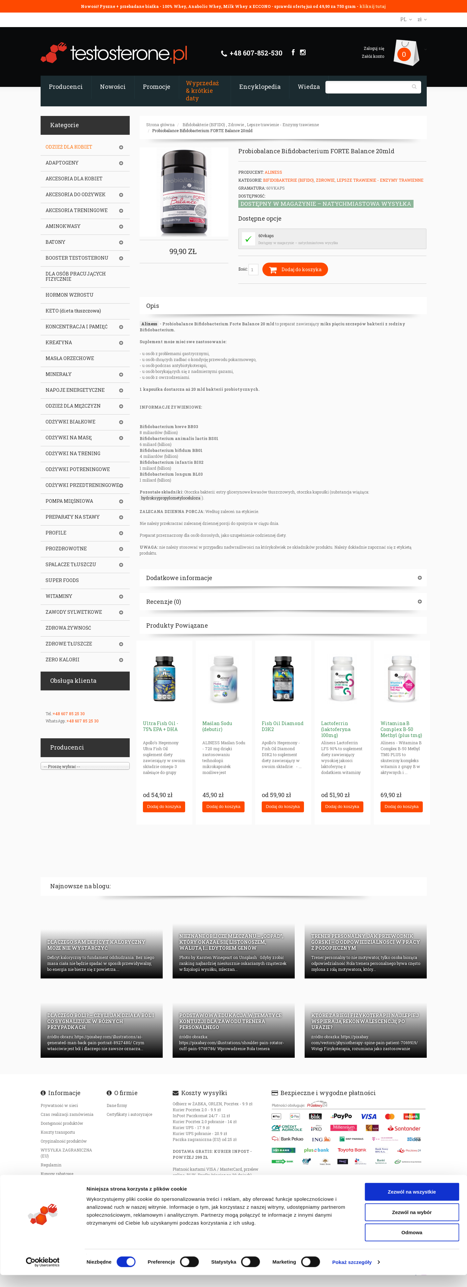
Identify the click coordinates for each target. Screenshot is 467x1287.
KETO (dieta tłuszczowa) (73, 310)
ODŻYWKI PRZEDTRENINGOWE (82, 485)
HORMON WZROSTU (70, 295)
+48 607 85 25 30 (68, 713)
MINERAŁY (59, 374)
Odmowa (411, 1244)
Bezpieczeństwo (56, 1182)
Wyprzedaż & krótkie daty (202, 90)
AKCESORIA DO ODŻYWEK (76, 194)
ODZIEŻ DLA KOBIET (69, 147)
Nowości (113, 87)
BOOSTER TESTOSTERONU (77, 258)
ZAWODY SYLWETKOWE (74, 612)
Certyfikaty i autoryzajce (129, 1114)
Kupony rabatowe (57, 1173)
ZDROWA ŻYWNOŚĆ (68, 628)
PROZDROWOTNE (66, 548)
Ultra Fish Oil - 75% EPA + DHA (160, 726)
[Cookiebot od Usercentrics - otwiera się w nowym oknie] (43, 1274)
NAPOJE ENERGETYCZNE (75, 390)
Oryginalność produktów (64, 1141)
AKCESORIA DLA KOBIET (74, 178)
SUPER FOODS (62, 580)
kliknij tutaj (372, 6)
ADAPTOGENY (62, 162)
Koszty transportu (58, 1132)
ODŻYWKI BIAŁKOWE (70, 421)
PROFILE (56, 532)
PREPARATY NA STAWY (73, 517)
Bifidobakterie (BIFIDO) (204, 124)
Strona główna (160, 124)
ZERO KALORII (63, 659)
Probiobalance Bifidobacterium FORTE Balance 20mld (202, 130)
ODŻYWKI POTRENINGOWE (78, 469)
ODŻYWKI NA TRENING (73, 453)
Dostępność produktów (62, 1123)
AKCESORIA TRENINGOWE (77, 210)
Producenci (66, 87)
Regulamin (51, 1164)
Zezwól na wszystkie (412, 1203)
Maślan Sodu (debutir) (217, 726)
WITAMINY (59, 596)
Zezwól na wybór (412, 1224)
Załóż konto (373, 56)
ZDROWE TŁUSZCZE (69, 643)
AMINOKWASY (63, 226)
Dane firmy (117, 1105)
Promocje (156, 87)
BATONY (55, 242)
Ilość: (248, 269)
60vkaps (266, 235)
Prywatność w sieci (59, 1105)
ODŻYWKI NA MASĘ (69, 437)
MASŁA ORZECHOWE (70, 358)
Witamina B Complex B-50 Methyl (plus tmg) (401, 729)
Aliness (273, 172)
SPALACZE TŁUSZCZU (71, 564)
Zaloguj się (374, 48)
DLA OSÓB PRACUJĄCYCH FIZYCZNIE (76, 276)
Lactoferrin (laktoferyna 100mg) (335, 729)
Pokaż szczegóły (352, 1274)
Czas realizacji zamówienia (67, 1114)
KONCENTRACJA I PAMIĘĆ (77, 326)
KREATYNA (59, 342)
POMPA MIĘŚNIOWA (69, 501)
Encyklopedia (260, 87)
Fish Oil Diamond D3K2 (283, 726)
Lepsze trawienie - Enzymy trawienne (283, 124)
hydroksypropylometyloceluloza (170, 497)
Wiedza (309, 87)
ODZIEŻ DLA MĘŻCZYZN (73, 406)
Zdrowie (236, 124)
